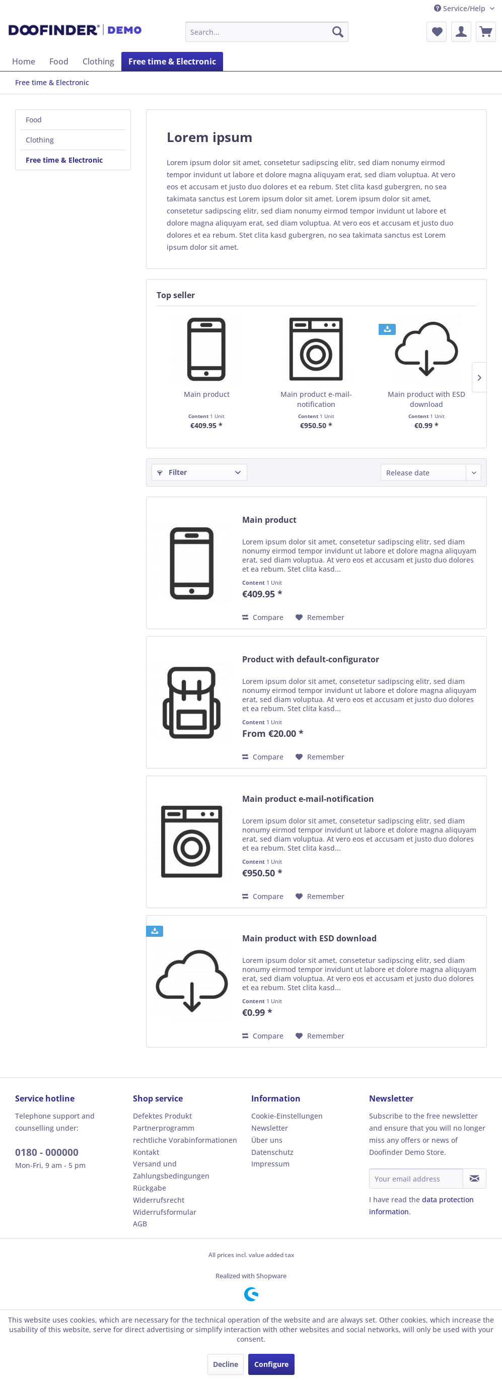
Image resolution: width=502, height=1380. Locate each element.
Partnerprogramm (163, 1128)
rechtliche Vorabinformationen (185, 1140)
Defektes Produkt (162, 1116)
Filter (172, 472)
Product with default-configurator (310, 659)
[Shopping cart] (486, 32)
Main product (207, 394)
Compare (262, 617)
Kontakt (146, 1152)
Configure (271, 1364)
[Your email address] (416, 1178)
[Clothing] (98, 61)
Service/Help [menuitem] (460, 8)
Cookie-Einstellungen (287, 1116)
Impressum (270, 1163)
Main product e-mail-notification (316, 399)
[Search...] (266, 32)
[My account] (461, 32)
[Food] (59, 61)
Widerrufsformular (164, 1212)
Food (34, 119)
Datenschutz (272, 1152)
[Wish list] (436, 32)
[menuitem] (266, 32)
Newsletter (269, 1128)
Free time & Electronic (64, 160)
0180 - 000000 (47, 1152)
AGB (140, 1223)
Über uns (266, 1140)
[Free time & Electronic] (172, 61)
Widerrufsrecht (158, 1200)
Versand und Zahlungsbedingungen (171, 1170)
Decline (225, 1364)
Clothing (40, 140)
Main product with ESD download (426, 399)
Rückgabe (149, 1188)
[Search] (337, 32)
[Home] (23, 61)
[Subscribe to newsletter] (474, 1178)
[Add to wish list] (320, 617)
